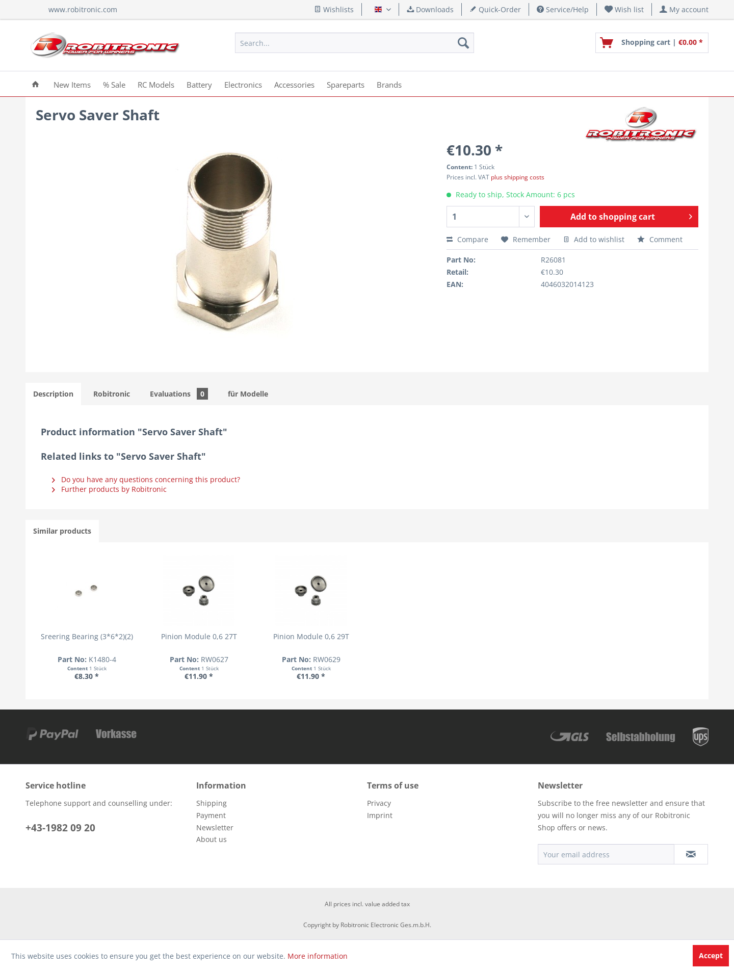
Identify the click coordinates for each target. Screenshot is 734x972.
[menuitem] (624, 9)
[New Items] (72, 83)
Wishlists (334, 9)
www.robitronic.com (82, 9)
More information (317, 956)
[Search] (463, 43)
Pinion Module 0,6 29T (367, 636)
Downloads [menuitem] (430, 9)
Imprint (379, 815)
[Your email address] (606, 854)
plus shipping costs (517, 177)
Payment (211, 815)
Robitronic (111, 394)
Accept (711, 955)
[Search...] (354, 43)
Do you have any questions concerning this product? (146, 479)
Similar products (62, 531)
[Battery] (199, 83)
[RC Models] (156, 83)
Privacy (379, 803)
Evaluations (179, 394)
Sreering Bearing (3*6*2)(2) (98, 636)
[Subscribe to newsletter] (691, 854)
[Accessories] (294, 83)
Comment (660, 239)
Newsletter (214, 827)
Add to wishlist (593, 239)
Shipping (211, 803)
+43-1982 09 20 (60, 827)
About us (211, 839)
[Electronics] (243, 83)
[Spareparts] (346, 83)
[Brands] (389, 83)
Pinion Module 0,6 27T (233, 636)
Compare (467, 239)
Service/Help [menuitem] (563, 9)
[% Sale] (114, 83)
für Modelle (248, 394)
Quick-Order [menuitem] (495, 9)
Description (53, 394)
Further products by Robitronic (109, 489)
